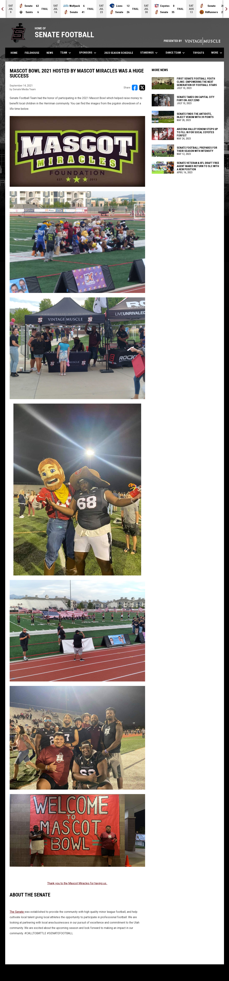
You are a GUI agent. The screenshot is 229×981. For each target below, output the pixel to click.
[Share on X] (142, 87)
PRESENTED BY (192, 41)
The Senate (17, 911)
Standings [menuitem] (149, 53)
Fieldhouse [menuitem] (32, 52)
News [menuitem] (50, 52)
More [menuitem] (217, 53)
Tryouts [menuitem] (200, 52)
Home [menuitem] (14, 52)
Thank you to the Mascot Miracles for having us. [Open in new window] (77, 883)
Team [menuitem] (66, 53)
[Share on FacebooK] (135, 87)
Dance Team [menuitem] (176, 53)
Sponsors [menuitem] (88, 53)
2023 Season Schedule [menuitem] (118, 52)
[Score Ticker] (114, 9)
